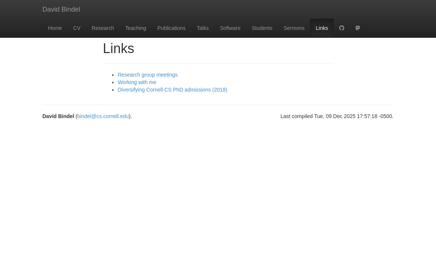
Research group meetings (147, 75)
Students (262, 28)
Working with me (137, 82)
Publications (171, 28)
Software (230, 28)
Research (103, 28)
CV (76, 28)
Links (322, 28)
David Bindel (61, 9)
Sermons (294, 28)
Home (55, 28)
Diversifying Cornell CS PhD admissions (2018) (172, 90)
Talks (203, 28)
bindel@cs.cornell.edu (103, 116)
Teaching (135, 28)
